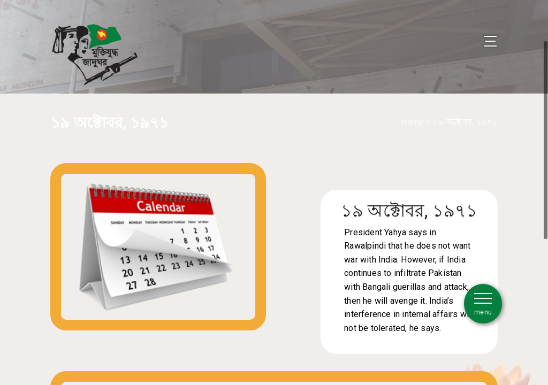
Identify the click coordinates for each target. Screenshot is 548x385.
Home (412, 108)
